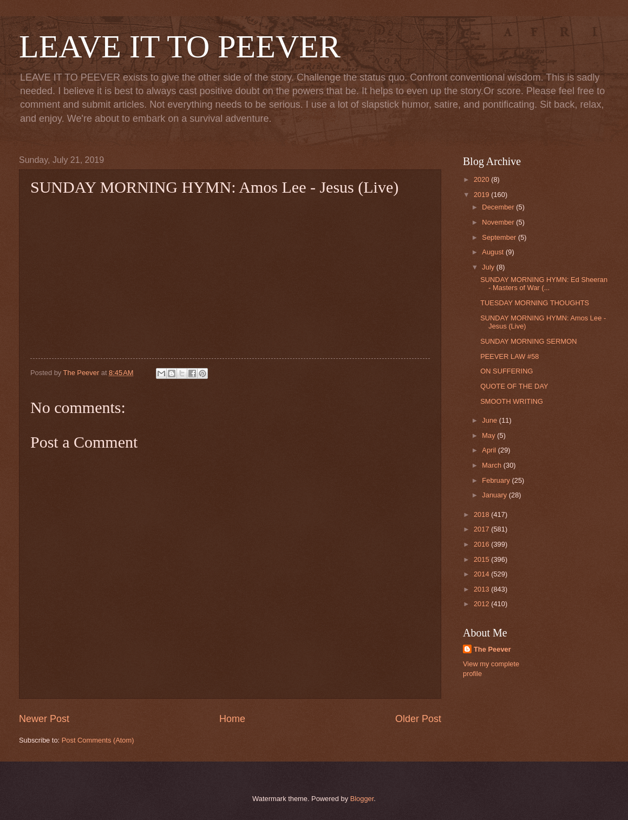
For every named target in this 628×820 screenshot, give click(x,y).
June (490, 420)
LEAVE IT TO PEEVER (180, 46)
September (500, 237)
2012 (482, 604)
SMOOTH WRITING (511, 401)
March (492, 465)
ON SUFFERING (506, 371)
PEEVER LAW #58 (509, 356)
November (499, 222)
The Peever (492, 649)
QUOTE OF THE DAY (514, 386)
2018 (482, 514)
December (499, 207)
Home (232, 718)
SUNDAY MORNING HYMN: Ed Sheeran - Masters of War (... (543, 283)
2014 (482, 574)
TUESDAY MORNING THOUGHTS (534, 303)
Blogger (362, 799)
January (495, 495)
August (494, 252)
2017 (482, 529)
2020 (482, 179)
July (489, 267)
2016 (482, 544)
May (489, 435)
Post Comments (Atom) (98, 740)
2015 (482, 559)
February (497, 480)
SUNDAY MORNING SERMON (528, 341)
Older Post (418, 718)
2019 (482, 195)
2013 (482, 589)
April (490, 450)
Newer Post (44, 718)
